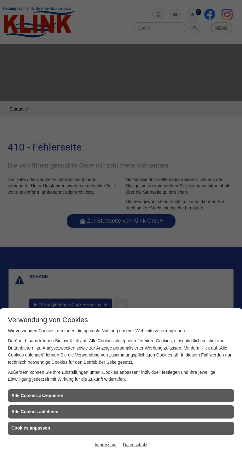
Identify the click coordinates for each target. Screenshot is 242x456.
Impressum (105, 444)
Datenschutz (135, 444)
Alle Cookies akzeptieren (37, 395)
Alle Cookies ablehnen (34, 411)
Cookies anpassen (30, 427)
